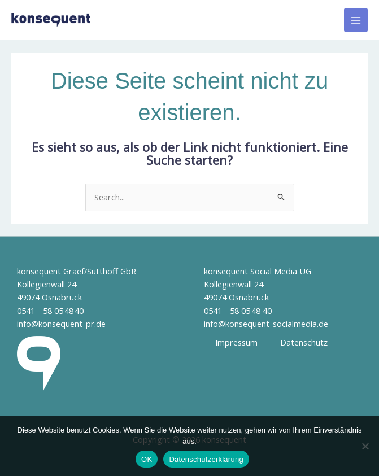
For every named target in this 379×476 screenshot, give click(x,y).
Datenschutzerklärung (206, 459)
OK (146, 459)
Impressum (236, 342)
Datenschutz (304, 342)
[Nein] (365, 446)
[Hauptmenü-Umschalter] (356, 20)
